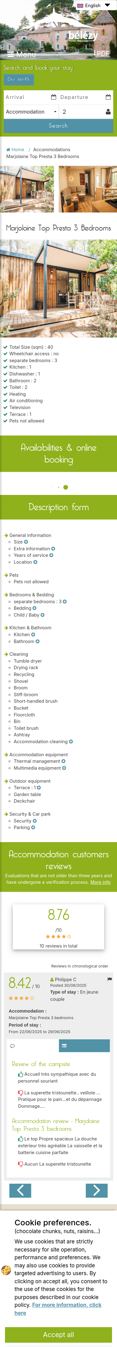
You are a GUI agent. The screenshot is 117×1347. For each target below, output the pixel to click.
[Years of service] (51, 513)
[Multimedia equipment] (64, 726)
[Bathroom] (37, 600)
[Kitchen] (33, 593)
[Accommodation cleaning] (71, 700)
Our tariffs (19, 37)
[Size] (26, 500)
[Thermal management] (63, 719)
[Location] (35, 520)
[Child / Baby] (42, 573)
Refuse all (58, 1311)
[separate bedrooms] (64, 560)
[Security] (35, 779)
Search (58, 84)
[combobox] (31, 70)
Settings (58, 1329)
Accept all (58, 1293)
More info (100, 840)
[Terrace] (39, 746)
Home (15, 107)
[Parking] (33, 786)
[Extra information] (53, 507)
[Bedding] (34, 566)
